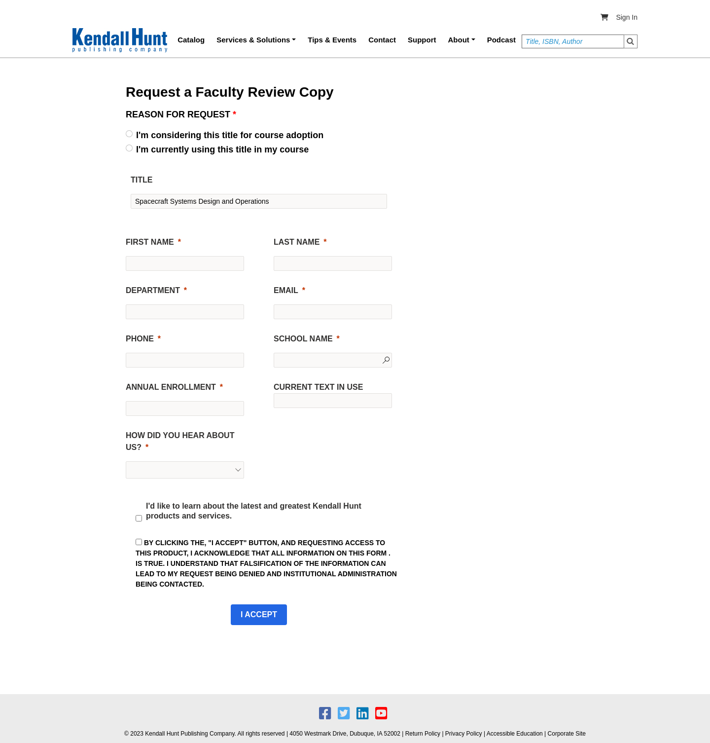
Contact (382, 40)
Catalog (191, 40)
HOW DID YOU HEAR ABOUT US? (180, 441)
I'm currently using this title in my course (222, 149)
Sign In (627, 17)
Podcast (501, 40)
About (458, 40)
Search (631, 41)
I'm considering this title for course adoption (229, 135)
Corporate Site (567, 733)
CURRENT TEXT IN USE (318, 387)
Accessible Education (515, 733)
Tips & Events (332, 40)
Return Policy (422, 733)
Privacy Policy (463, 733)
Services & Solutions (253, 40)
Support (422, 40)
